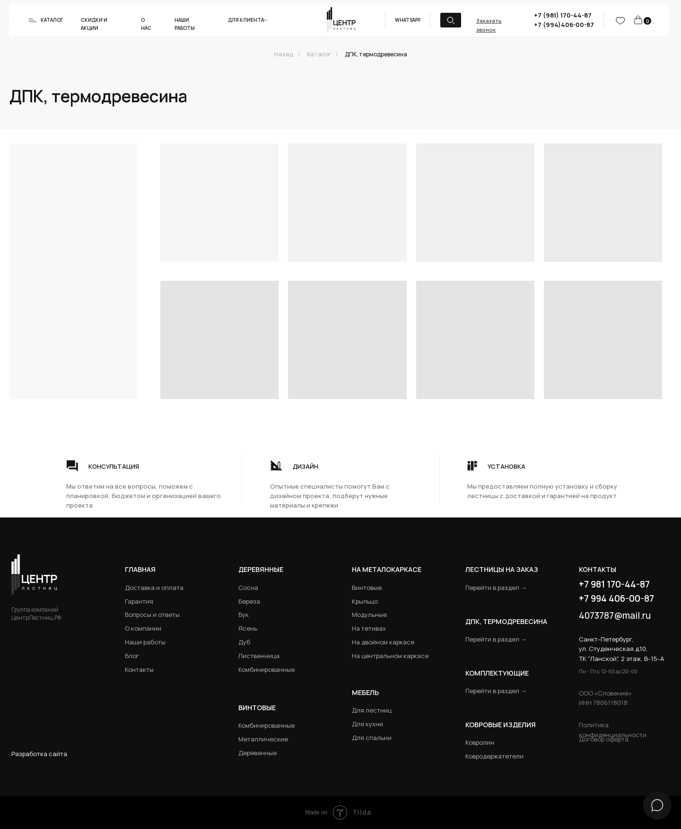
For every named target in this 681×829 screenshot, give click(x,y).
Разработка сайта (39, 753)
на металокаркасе (386, 569)
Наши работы (145, 642)
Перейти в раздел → (496, 587)
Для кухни (367, 724)
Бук (243, 614)
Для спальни (372, 737)
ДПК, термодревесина (376, 54)
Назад (283, 54)
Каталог (52, 20)
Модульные (369, 614)
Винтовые (367, 587)
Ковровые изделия (500, 724)
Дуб (244, 642)
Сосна (248, 587)
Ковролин (479, 742)
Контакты (139, 669)
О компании (143, 628)
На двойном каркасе (383, 642)
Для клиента (246, 20)
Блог (132, 655)
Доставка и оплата (154, 587)
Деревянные (260, 569)
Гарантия (139, 601)
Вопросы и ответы (152, 614)
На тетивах (369, 628)
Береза (249, 601)
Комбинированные (266, 669)
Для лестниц (372, 710)
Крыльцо (365, 601)
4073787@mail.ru (615, 615)
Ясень (247, 628)
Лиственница (258, 655)
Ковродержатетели (494, 756)
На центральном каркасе (390, 655)
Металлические (263, 739)
